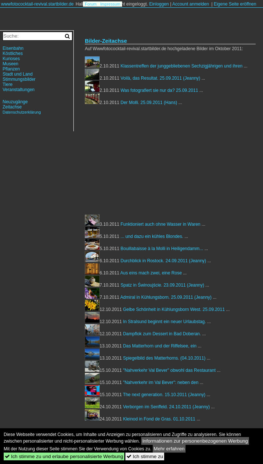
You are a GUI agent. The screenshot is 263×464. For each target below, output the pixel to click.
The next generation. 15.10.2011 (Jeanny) (165, 394)
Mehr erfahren (169, 448)
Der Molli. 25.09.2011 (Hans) (150, 102)
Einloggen (159, 4)
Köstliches (13, 53)
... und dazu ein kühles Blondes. (152, 236)
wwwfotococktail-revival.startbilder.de (37, 4)
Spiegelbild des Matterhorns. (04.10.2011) (165, 358)
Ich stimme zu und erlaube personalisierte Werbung (64, 456)
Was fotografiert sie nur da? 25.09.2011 (159, 90)
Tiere (8, 84)
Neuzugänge (15, 101)
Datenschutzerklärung (22, 112)
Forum (91, 4)
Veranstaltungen (19, 89)
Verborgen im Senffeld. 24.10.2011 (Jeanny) (167, 406)
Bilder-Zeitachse (106, 41)
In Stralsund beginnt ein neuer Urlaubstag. (164, 321)
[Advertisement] (147, 162)
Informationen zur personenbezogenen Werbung (195, 441)
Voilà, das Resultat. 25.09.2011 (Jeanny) (161, 78)
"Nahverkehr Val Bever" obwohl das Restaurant (169, 370)
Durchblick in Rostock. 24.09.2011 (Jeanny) (164, 260)
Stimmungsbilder (19, 79)
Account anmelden (190, 4)
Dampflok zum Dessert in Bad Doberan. (162, 333)
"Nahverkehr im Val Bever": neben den (160, 382)
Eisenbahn (13, 48)
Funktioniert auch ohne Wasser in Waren (161, 224)
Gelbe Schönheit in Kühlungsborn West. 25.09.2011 (174, 309)
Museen (10, 63)
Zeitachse (12, 107)
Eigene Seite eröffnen (235, 4)
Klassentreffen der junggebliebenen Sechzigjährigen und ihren (182, 66)
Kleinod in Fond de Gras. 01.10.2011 (159, 419)
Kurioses (11, 58)
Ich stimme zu (145, 456)
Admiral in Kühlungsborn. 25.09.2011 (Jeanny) (166, 297)
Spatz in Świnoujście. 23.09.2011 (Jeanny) (163, 285)
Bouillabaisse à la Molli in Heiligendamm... (162, 248)
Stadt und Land (17, 74)
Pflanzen (11, 69)
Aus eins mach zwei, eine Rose (151, 273)
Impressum (110, 4)
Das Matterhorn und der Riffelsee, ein (159, 346)
